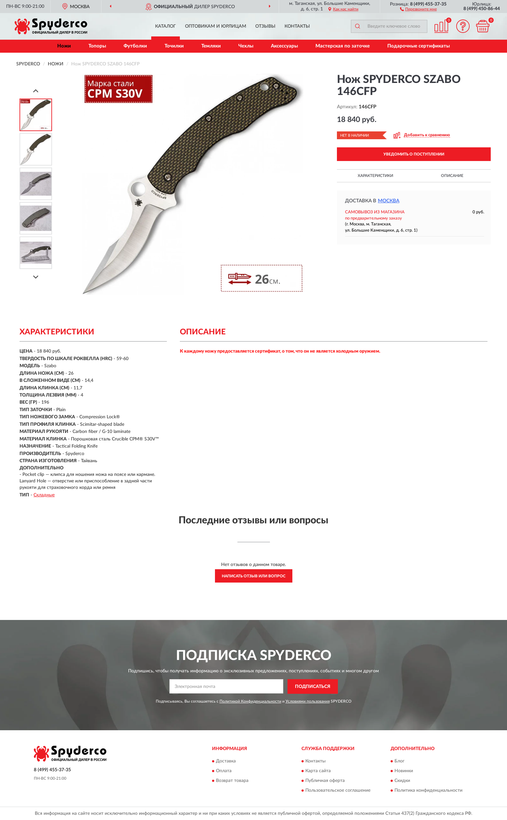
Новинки (403, 771)
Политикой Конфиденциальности (250, 701)
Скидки (402, 781)
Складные (44, 495)
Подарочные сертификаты (418, 46)
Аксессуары (284, 46)
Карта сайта (318, 771)
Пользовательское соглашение (337, 790)
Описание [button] (452, 176)
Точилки (174, 46)
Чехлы (245, 46)
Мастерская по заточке (342, 46)
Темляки (211, 46)
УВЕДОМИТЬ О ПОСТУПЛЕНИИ (413, 154)
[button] (418, 9)
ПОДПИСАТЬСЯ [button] (312, 686)
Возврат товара (232, 781)
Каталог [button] (165, 26)
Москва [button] (388, 200)
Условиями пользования (308, 701)
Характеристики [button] (375, 176)
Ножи (64, 46)
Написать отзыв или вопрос (254, 576)
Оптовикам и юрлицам (215, 26)
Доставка (226, 761)
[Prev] (36, 91)
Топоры (97, 46)
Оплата (224, 771)
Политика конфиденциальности (428, 790)
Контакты (297, 26)
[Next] (36, 277)
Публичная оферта (325, 781)
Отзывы (265, 26)
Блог (399, 761)
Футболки (135, 46)
